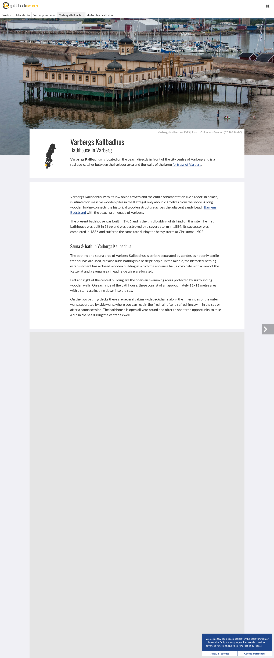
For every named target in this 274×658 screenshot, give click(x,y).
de (268, 6)
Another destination (100, 15)
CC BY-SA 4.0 (233, 132)
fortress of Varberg (186, 164)
